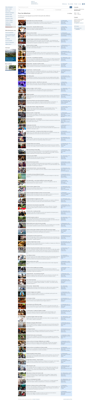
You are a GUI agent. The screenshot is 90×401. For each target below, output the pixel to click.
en (80, 4)
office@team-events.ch (78, 22)
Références (64, 4)
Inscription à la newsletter (78, 29)
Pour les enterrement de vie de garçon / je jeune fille (10, 35)
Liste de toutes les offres (67, 399)
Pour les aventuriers (9, 32)
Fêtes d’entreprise (9, 7)
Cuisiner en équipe (9, 22)
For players (7, 38)
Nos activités (70, 4)
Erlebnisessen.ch (8, 27)
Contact (77, 26)
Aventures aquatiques (9, 12)
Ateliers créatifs (8, 9)
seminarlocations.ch (34, 3)
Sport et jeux (7, 10)
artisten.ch (33, 1)
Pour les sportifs (8, 40)
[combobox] (26, 10)
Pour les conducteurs (9, 42)
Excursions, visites (9, 18)
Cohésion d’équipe (9, 20)
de (78, 4)
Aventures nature (8, 16)
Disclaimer (38, 399)
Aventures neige (8, 14)
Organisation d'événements (8, 24)
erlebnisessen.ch (34, 2)
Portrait (75, 4)
